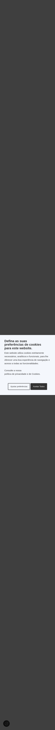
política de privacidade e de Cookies (22, 374)
